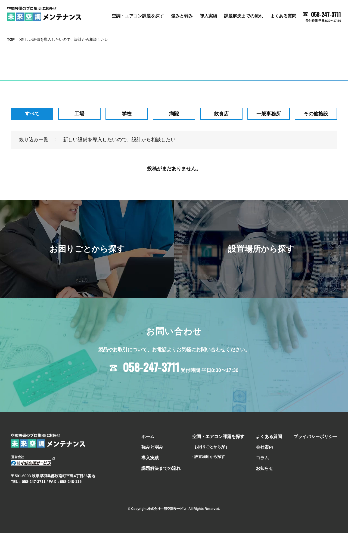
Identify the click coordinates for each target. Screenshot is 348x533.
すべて (32, 113)
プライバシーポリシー (315, 436)
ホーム (147, 436)
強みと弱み (182, 16)
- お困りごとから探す (210, 447)
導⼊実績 (208, 16)
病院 (174, 113)
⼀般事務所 (268, 113)
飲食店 (221, 113)
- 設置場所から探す (208, 456)
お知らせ (264, 468)
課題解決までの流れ (243, 16)
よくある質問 (283, 16)
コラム (262, 457)
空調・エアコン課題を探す (138, 16)
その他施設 (316, 113)
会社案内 (264, 447)
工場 (79, 113)
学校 (127, 113)
